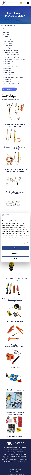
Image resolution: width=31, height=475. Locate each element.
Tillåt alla (15, 248)
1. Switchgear (6, 32)
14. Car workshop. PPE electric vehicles (13, 76)
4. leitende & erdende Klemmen (15, 193)
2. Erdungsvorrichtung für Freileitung (14, 148)
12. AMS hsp (15, 367)
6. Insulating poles (7, 47)
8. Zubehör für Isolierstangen (15, 278)
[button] (28, 3)
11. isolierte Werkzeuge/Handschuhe (15, 346)
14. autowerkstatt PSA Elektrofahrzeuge (15, 413)
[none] (23, 3)
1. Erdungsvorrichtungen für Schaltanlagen (15, 125)
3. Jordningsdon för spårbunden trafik (13, 85)
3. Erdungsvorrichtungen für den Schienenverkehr (15, 170)
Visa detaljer (22, 242)
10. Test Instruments (8, 61)
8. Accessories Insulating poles (11, 54)
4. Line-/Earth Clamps (8, 40)
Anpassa (15, 253)
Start (2, 25)
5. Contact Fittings (7, 43)
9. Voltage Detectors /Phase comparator (14, 58)
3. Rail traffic (6, 38)
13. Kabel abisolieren (15, 390)
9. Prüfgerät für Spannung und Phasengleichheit (15, 300)
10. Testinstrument (15, 321)
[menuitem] (23, 3)
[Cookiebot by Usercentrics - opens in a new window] (22, 215)
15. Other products (7, 79)
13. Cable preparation (8, 72)
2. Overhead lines (7, 36)
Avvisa (16, 258)
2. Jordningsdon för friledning (11, 83)
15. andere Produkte (15, 436)
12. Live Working (7, 68)
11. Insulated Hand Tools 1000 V (11, 65)
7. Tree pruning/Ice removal (10, 50)
